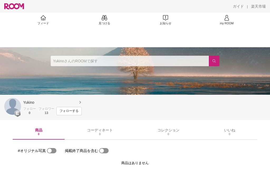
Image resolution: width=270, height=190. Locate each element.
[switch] (51, 150)
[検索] (214, 61)
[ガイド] (238, 6)
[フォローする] (69, 111)
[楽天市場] (258, 6)
